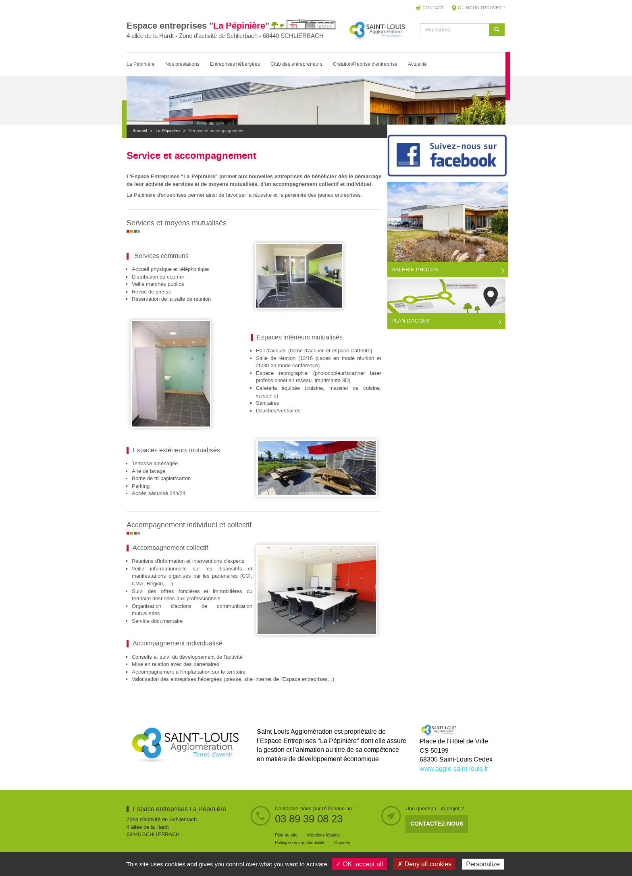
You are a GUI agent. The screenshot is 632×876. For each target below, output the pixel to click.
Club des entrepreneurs (296, 64)
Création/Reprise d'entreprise (365, 64)
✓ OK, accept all (359, 864)
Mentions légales (323, 835)
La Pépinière (141, 64)
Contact (433, 8)
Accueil (140, 131)
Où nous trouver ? (481, 8)
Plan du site (286, 835)
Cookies (342, 843)
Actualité (417, 64)
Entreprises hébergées (235, 64)
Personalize (483, 864)
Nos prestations (182, 64)
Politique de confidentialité (299, 843)
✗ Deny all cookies (424, 864)
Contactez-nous (436, 824)
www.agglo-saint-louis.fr (454, 769)
